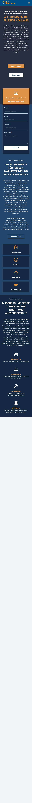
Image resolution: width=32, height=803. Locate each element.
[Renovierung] (16, 386)
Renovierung (16, 391)
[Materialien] (16, 403)
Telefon (7, 124)
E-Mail (6, 116)
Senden (16, 148)
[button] (29, 2)
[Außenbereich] (16, 369)
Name (6, 108)
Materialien (16, 408)
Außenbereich (16, 374)
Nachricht (8, 132)
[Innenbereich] (16, 354)
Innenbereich (16, 359)
